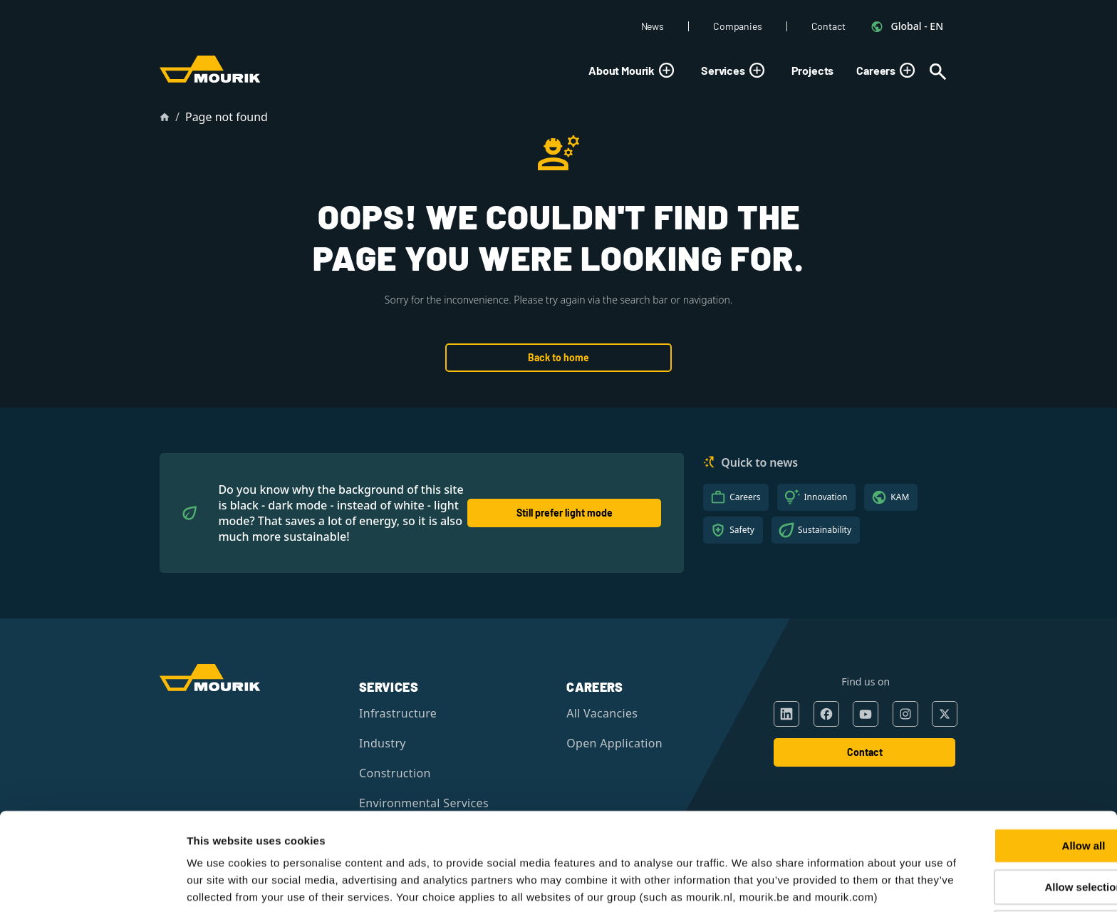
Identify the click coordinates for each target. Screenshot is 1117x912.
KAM (899, 497)
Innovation (825, 497)
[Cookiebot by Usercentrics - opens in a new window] (92, 884)
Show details (750, 884)
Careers (887, 70)
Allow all (998, 769)
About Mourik (633, 70)
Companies (737, 26)
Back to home (558, 357)
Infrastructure (398, 713)
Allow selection (998, 810)
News (652, 26)
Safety (741, 530)
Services (735, 70)
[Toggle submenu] (666, 70)
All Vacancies (602, 713)
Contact (828, 26)
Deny (998, 851)
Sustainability (824, 530)
